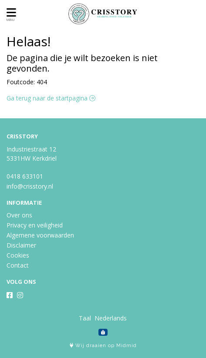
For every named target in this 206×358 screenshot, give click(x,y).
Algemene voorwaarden (40, 235)
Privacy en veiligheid (35, 225)
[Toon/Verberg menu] (10, 12)
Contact (18, 265)
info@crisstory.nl (30, 186)
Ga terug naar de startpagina (51, 98)
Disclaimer (21, 245)
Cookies (18, 255)
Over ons (19, 215)
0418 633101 (25, 176)
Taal (85, 318)
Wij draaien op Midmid (103, 345)
